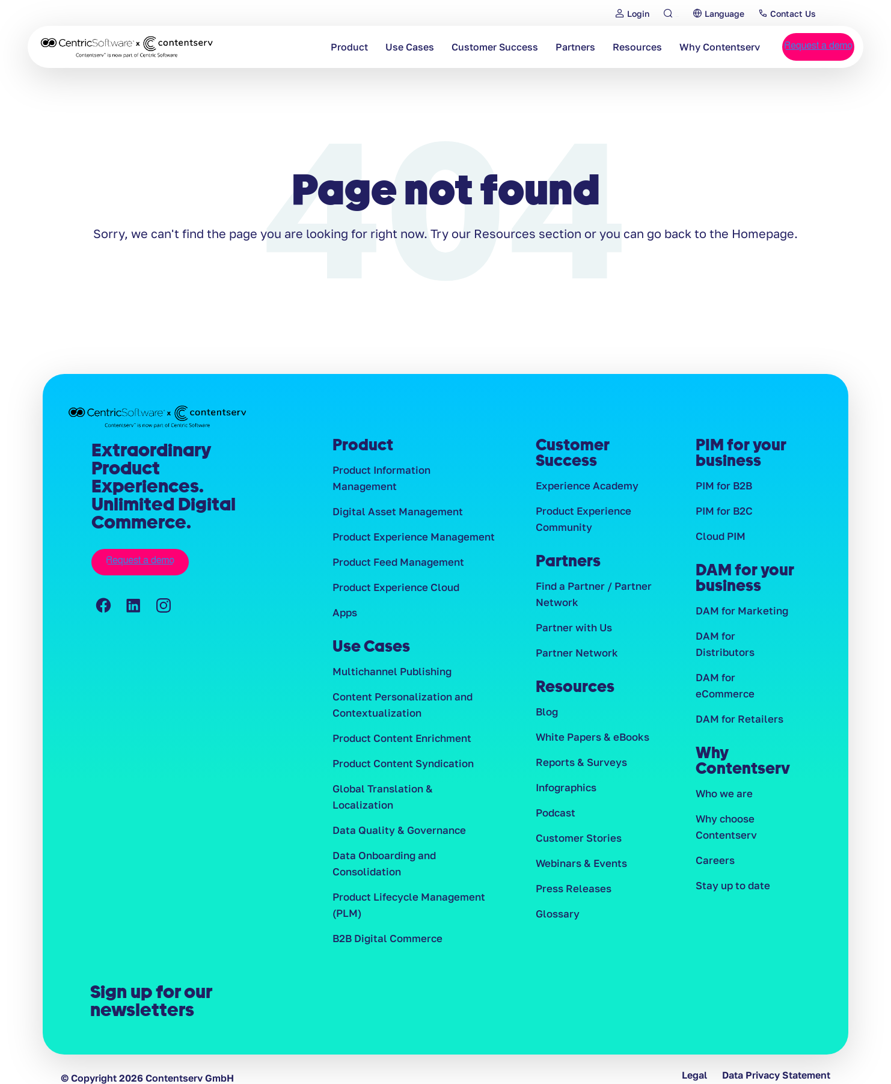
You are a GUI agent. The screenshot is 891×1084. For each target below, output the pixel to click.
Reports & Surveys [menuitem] (578, 765)
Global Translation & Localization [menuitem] (408, 778)
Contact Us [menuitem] (805, 13)
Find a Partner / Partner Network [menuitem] (590, 594)
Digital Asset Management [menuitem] (392, 496)
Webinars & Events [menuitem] (579, 869)
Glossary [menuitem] (556, 920)
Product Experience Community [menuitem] (581, 519)
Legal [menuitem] (694, 1058)
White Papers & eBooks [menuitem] (590, 739)
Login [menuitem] (625, 13)
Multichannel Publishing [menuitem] (388, 659)
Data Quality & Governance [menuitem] (394, 804)
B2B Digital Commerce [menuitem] (383, 913)
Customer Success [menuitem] (469, 47)
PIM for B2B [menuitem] (723, 486)
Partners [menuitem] (550, 47)
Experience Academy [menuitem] (584, 486)
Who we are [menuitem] (723, 765)
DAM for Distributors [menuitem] (743, 638)
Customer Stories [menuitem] (576, 843)
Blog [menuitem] (546, 714)
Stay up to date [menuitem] (730, 859)
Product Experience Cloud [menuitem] (392, 574)
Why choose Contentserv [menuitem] (724, 799)
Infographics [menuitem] (565, 791)
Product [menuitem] (324, 47)
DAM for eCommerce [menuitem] (743, 664)
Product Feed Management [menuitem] (395, 548)
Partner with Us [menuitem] (571, 628)
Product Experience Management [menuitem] (409, 522)
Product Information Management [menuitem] (410, 470)
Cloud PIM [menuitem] (720, 537)
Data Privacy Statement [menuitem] (776, 1058)
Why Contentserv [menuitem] (694, 47)
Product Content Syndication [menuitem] (399, 752)
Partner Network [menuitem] (573, 654)
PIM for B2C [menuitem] (723, 512)
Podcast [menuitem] (555, 817)
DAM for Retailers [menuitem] (736, 690)
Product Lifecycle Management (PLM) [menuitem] (404, 879)
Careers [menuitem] (713, 833)
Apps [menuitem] (344, 599)
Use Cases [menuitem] (384, 47)
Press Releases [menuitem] (571, 895)
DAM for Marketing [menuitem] (739, 613)
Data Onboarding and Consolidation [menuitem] (381, 837)
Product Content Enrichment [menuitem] (398, 726)
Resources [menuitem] (612, 47)
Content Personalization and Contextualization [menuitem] (398, 692)
